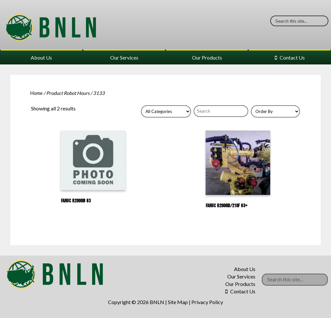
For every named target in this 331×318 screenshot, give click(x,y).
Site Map (178, 302)
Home (36, 93)
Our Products (207, 57)
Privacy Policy (207, 302)
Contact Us (292, 57)
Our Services (124, 57)
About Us (41, 57)
